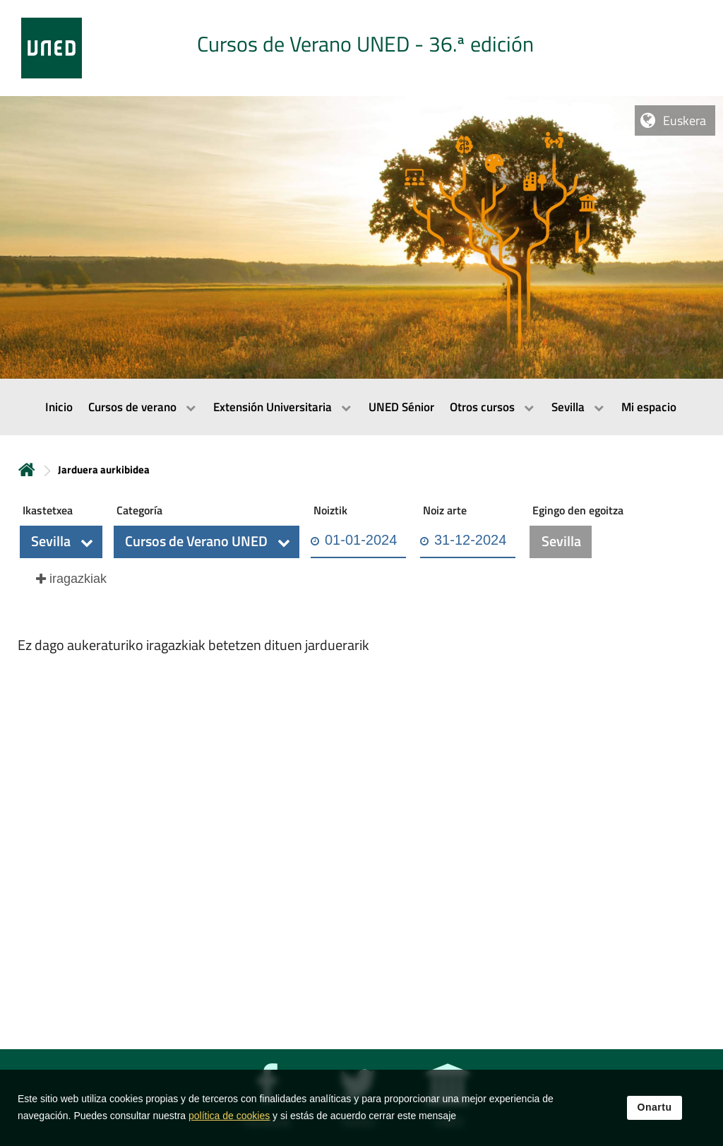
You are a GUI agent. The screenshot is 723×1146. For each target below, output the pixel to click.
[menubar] (361, 407)
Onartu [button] (655, 1117)
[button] (61, 542)
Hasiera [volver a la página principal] (27, 469)
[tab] (361, 48)
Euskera (684, 120)
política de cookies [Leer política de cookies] (229, 1125)
